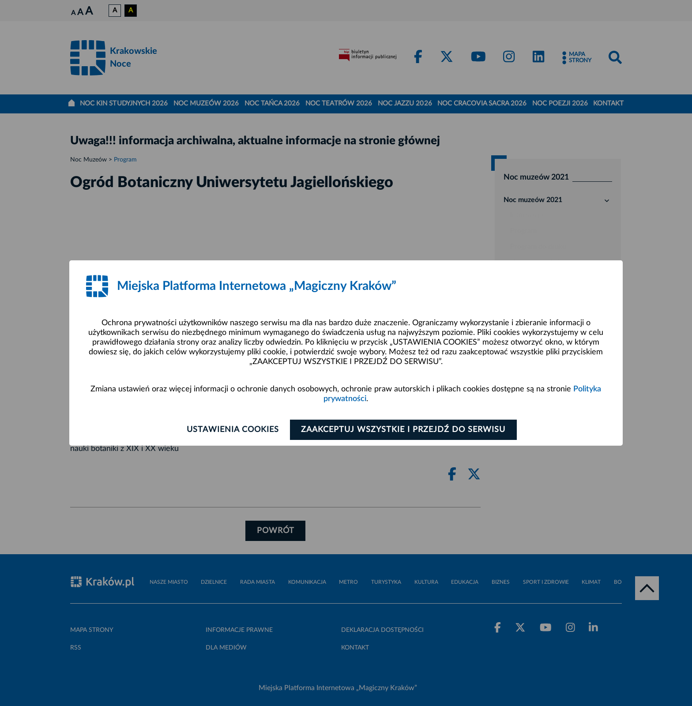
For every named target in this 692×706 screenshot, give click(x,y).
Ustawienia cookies (232, 430)
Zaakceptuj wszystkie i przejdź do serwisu (404, 430)
